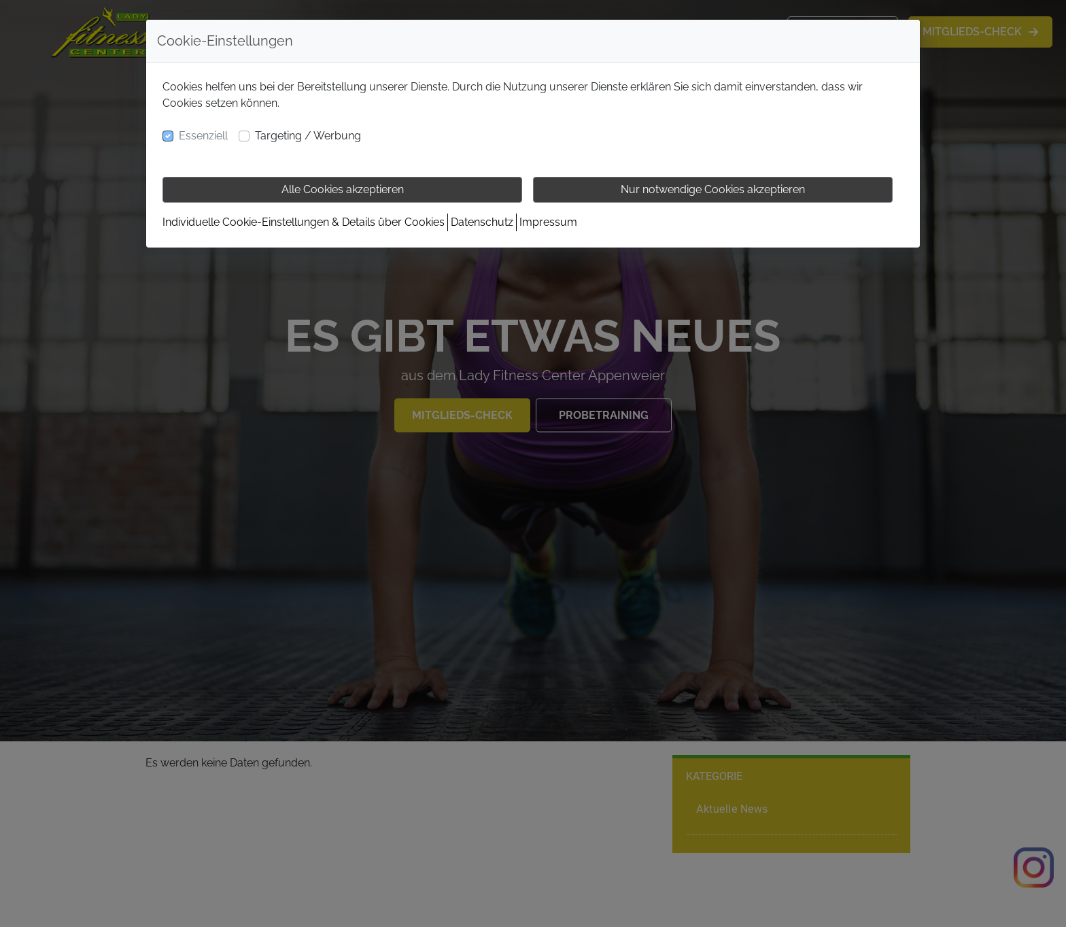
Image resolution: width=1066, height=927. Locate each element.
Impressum (548, 222)
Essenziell (203, 135)
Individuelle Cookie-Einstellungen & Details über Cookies (303, 222)
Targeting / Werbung (308, 135)
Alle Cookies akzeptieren (342, 189)
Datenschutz (482, 222)
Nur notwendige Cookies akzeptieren (713, 189)
